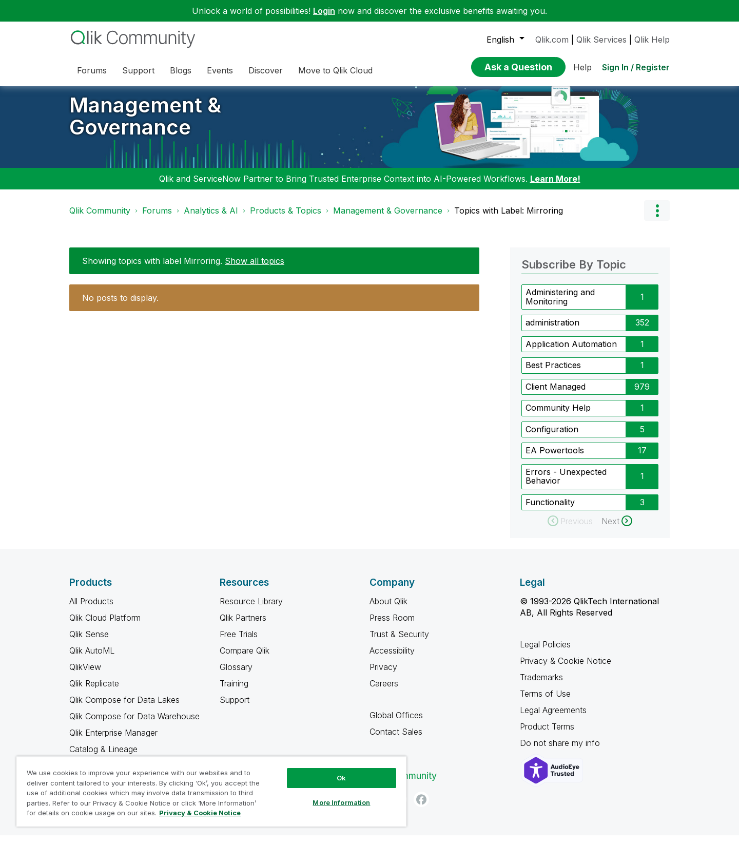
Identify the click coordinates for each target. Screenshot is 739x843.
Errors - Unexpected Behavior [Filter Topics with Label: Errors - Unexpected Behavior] (566, 484)
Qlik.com (552, 39)
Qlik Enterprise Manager (113, 740)
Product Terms (547, 734)
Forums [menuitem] (92, 70)
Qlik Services (601, 39)
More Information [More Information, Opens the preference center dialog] (341, 802)
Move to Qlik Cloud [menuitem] (335, 70)
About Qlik (388, 609)
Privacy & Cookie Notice (565, 668)
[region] (211, 791)
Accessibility (392, 658)
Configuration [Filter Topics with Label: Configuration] (552, 437)
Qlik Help (652, 39)
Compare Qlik (244, 658)
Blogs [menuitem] (180, 70)
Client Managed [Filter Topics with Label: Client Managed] (556, 394)
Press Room (392, 625)
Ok (341, 778)
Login (324, 11)
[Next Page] (616, 528)
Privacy (383, 674)
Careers (383, 691)
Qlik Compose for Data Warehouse (134, 724)
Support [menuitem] (138, 70)
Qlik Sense (89, 642)
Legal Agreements (553, 718)
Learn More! (555, 186)
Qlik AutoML (91, 658)
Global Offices (396, 723)
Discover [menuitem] (265, 70)
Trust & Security (399, 642)
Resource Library (251, 609)
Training (234, 691)
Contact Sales (395, 739)
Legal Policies (545, 652)
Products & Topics (285, 218)
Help (582, 67)
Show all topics (254, 268)
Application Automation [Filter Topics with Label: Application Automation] (571, 352)
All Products (91, 609)
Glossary (236, 674)
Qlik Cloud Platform (105, 625)
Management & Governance (145, 124)
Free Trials (239, 642)
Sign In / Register (636, 67)
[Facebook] (421, 807)
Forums (157, 218)
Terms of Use (545, 701)
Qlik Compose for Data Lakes (124, 707)
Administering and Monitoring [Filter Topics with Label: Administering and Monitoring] (560, 304)
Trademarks (541, 685)
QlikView (85, 674)
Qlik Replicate (94, 691)
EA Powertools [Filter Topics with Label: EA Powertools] (555, 458)
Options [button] (657, 218)
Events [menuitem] (220, 70)
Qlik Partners (243, 625)
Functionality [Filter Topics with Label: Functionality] (550, 510)
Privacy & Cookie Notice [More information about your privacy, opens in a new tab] (200, 813)
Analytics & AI (211, 218)
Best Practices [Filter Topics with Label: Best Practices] (553, 373)
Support (234, 707)
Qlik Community (99, 218)
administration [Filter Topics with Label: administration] (552, 330)
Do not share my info (561, 750)
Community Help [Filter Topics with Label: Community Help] (558, 415)
